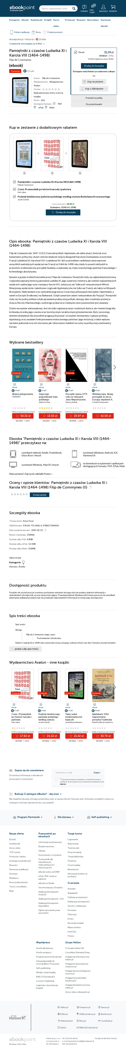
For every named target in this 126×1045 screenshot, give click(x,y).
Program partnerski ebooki (48, 956)
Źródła (22, 566)
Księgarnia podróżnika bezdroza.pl (75, 979)
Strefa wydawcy (43, 952)
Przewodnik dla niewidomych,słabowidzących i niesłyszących (46, 863)
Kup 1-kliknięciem (94, 88)
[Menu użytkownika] (103, 8)
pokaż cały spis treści (27, 649)
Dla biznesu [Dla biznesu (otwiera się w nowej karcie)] (64, 817)
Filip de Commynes (51, 78)
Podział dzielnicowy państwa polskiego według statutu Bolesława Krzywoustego (64, 196)
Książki (47, 20)
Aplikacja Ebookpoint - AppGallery (49, 904)
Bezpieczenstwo (46, 846)
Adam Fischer (44, 402)
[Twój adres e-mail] (71, 772)
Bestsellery (93, 20)
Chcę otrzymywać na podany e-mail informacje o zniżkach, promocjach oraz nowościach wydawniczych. (79, 781)
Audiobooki (36, 20)
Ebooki (25, 20)
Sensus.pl (105, 1007)
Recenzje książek (76, 923)
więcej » (63, 784)
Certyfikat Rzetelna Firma (77, 952)
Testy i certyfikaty (18, 886)
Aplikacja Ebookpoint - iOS (51, 898)
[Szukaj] (74, 8)
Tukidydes (16, 396)
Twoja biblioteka (75, 856)
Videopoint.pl (66, 1021)
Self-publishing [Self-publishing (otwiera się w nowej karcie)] (100, 817)
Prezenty (72, 860)
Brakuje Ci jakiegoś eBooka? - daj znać (37, 794)
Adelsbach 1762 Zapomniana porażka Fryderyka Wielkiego (102, 718)
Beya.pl (82, 1021)
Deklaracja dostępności (79, 901)
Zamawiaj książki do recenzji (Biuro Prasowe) (47, 962)
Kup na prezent (95, 81)
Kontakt (72, 888)
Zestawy (13, 873)
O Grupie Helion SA (74, 948)
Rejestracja (73, 843)
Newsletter (73, 869)
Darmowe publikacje (18, 869)
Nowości (81, 20)
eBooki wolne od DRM (48, 871)
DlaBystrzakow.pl (87, 1014)
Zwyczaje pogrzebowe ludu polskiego (48, 397)
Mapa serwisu (74, 927)
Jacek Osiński (23, 199)
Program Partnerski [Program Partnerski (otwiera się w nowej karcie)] (28, 817)
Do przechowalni (94, 104)
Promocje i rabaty (17, 856)
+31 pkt (30, 71)
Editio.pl (64, 1014)
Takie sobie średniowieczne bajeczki (73, 717)
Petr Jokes (22, 192)
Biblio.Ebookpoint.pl (88, 1027)
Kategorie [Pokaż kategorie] (14, 20)
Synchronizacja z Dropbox (50, 887)
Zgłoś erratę (15, 557)
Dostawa (72, 910)
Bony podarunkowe (18, 882)
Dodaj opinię (39, 494)
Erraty (70, 918)
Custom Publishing (45, 981)
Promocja (15, 71)
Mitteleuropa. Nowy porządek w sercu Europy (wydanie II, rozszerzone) (102, 398)
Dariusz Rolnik (71, 402)
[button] (115, 367)
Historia (13, 566)
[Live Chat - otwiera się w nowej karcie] (94, 8)
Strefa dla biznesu (44, 948)
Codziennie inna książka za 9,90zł (25, 44)
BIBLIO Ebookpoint (45, 976)
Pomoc (47, 473)
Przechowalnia (74, 852)
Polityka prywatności (77, 897)
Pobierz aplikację (22, 32)
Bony (38, 32)
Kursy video (56, 23)
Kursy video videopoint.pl (77, 992)
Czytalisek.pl (106, 1021)
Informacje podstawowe (50, 842)
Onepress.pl (84, 1007)
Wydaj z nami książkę (46, 972)
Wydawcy (14, 878)
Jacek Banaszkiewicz (73, 722)
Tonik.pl (113, 1038)
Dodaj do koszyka (94, 66)
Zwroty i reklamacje (77, 905)
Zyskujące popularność (20, 860)
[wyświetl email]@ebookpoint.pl (81, 1041)
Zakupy (41, 850)
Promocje (70, 20)
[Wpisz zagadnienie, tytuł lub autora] (54, 8)
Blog (11, 890)
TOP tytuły (14, 852)
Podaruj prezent (55, 32)
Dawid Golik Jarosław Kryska (104, 722)
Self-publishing (43, 968)
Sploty (63, 1027)
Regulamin (73, 893)
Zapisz (97, 772)
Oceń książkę (74, 865)
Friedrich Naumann (100, 402)
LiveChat (72, 931)
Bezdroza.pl (106, 1014)
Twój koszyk (73, 848)
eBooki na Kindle (46, 883)
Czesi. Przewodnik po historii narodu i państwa (44, 189)
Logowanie (73, 839)
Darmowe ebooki (106, 23)
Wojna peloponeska (22, 394)
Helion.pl (64, 1007)
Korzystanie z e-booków (49, 855)
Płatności (72, 914)
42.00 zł (105, 415)
